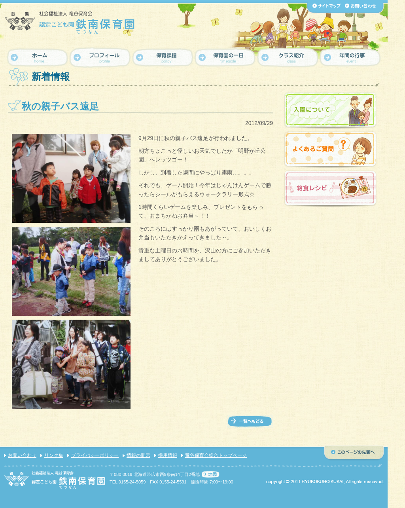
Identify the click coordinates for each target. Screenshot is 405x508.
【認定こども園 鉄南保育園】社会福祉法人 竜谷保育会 (70, 22)
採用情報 (167, 455)
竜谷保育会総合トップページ (216, 455)
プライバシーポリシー (95, 455)
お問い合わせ (22, 455)
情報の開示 (138, 455)
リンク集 (53, 455)
